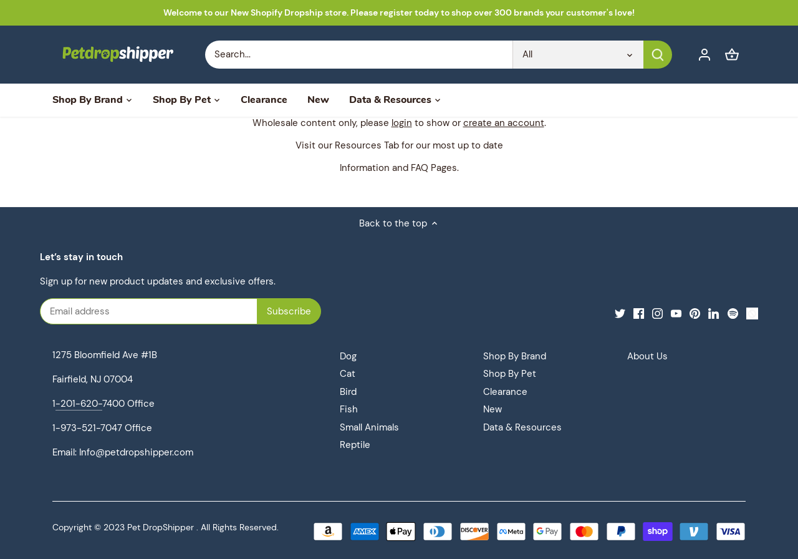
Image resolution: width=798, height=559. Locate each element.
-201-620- (78, 403)
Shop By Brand (514, 356)
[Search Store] (358, 55)
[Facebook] (638, 312)
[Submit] (657, 55)
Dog (348, 356)
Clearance (505, 392)
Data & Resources (522, 427)
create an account (503, 123)
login (402, 123)
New (492, 409)
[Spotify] (733, 312)
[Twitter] (620, 312)
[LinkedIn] (713, 312)
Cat (347, 373)
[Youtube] (676, 312)
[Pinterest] (695, 312)
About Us (647, 356)
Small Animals (369, 427)
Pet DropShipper (160, 527)
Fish (349, 409)
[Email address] (165, 311)
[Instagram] (657, 312)
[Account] (704, 54)
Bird (348, 392)
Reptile (355, 445)
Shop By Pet (509, 373)
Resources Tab (367, 145)
